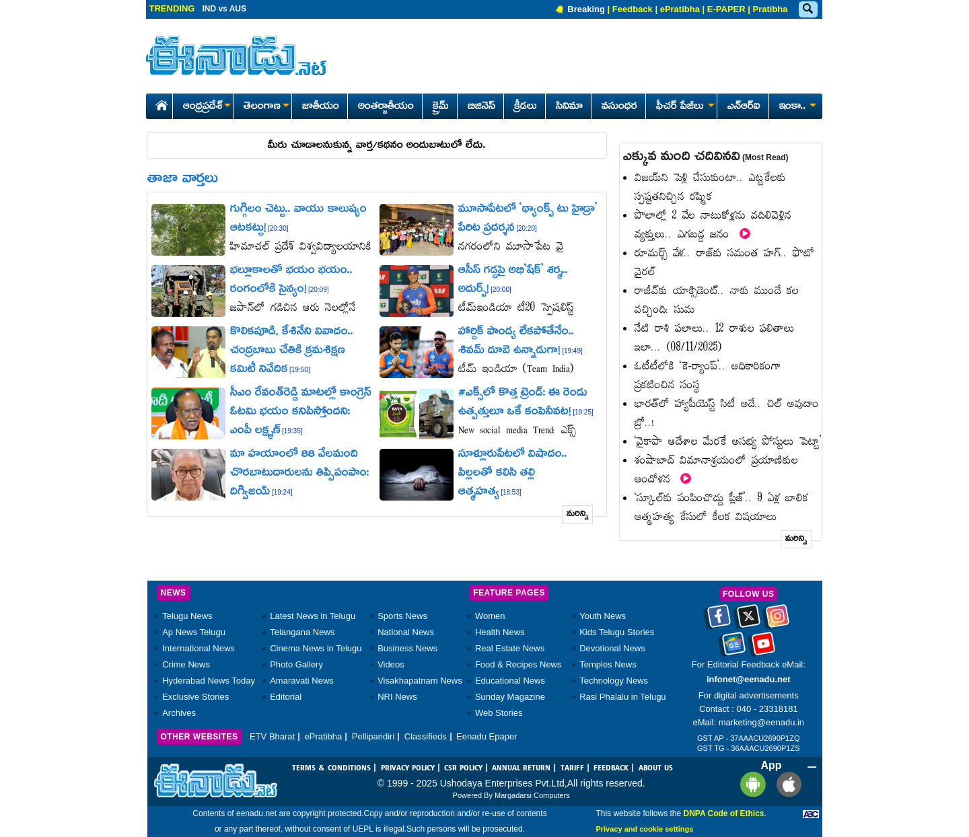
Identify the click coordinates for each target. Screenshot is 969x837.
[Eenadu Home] (159, 103)
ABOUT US (656, 768)
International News (198, 648)
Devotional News (612, 648)
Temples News (608, 664)
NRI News (397, 697)
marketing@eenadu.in (761, 722)
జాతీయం (320, 107)
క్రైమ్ (441, 107)
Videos (391, 664)
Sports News (402, 616)
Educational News (510, 681)
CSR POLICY (463, 768)
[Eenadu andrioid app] (750, 784)
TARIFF (572, 768)
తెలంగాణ (266, 107)
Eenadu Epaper (486, 736)
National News (406, 632)
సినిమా (569, 107)
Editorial (285, 697)
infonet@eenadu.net (749, 679)
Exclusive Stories (195, 697)
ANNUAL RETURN (521, 768)
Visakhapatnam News (420, 681)
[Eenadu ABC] (811, 813)
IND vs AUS (224, 8)
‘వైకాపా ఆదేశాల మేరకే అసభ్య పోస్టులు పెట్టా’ (728, 442)
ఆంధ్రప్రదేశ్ (206, 107)
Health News (500, 632)
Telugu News (187, 616)
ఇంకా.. (796, 107)
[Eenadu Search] (807, 9)
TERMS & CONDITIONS (331, 768)
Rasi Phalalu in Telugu (622, 697)
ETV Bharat (272, 736)
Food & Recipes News (518, 664)
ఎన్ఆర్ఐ (743, 107)
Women (490, 616)
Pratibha (769, 9)
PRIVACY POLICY (408, 768)
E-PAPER (726, 9)
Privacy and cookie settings (644, 829)
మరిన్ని (578, 514)
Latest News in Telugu (312, 616)
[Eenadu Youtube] (763, 648)
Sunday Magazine (510, 697)
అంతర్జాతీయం (386, 107)
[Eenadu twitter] (748, 621)
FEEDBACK (611, 768)
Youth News (602, 616)
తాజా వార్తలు (182, 179)
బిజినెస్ (481, 107)
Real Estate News (509, 648)
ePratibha (680, 9)
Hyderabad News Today (208, 681)
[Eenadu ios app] (785, 784)
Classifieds (425, 736)
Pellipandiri (373, 736)
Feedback (632, 9)
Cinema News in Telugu (315, 648)
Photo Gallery (296, 664)
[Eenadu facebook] (719, 621)
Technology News (613, 681)
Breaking (586, 9)
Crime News (186, 664)
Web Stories (499, 713)
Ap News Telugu (193, 632)
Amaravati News (302, 681)
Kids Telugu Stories (616, 632)
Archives (179, 713)
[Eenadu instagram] (777, 621)
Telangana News (302, 632)
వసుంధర (619, 107)
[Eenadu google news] (733, 648)
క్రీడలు (525, 107)
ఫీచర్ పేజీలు (684, 107)
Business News (407, 648)
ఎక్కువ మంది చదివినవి (706, 157)
